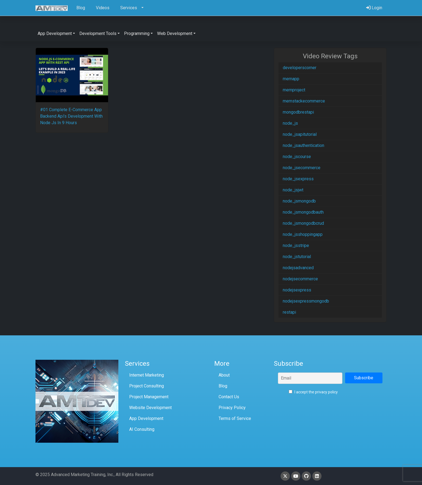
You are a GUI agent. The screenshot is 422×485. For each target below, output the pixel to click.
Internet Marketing (146, 375)
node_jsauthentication (303, 145)
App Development (146, 418)
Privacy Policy (232, 407)
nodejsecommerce (300, 278)
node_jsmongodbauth (303, 212)
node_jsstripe (296, 245)
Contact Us (229, 396)
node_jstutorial (297, 256)
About (224, 375)
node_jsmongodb (299, 201)
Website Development (150, 407)
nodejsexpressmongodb (306, 301)
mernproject (294, 89)
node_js (290, 123)
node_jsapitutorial (300, 134)
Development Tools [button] (97, 33)
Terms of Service (235, 418)
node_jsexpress (298, 178)
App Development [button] (55, 33)
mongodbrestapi (298, 112)
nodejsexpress (297, 290)
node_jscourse (297, 156)
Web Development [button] (174, 33)
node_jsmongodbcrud (303, 223)
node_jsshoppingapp (303, 234)
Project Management (148, 396)
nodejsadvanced (298, 267)
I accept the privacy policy (313, 392)
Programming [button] (137, 33)
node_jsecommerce (301, 167)
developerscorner (299, 67)
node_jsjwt (293, 189)
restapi (289, 312)
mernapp (291, 78)
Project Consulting (146, 385)
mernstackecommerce (304, 101)
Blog (223, 385)
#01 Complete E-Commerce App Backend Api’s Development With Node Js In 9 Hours (71, 116)
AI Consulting (141, 429)
